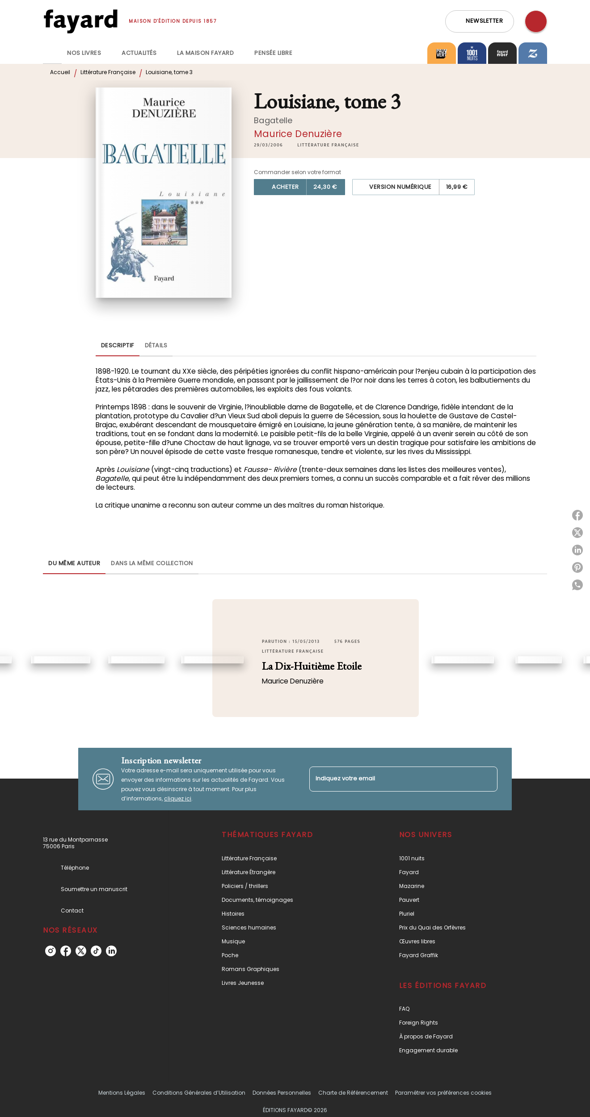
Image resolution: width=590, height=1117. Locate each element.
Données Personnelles (282, 1092)
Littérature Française (107, 72)
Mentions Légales (121, 1092)
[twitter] (80, 951)
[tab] (52, 53)
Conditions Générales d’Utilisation (198, 1092)
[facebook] (65, 951)
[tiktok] (96, 951)
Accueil (60, 72)
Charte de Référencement (353, 1092)
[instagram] (50, 951)
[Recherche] (536, 21)
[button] (479, 21)
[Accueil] (80, 21)
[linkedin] (111, 951)
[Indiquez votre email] (392, 779)
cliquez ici (177, 798)
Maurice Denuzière (298, 133)
